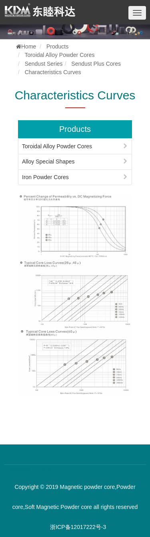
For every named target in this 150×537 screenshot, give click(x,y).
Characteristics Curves (53, 72)
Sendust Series (44, 64)
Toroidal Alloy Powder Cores (59, 55)
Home (26, 46)
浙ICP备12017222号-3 (78, 527)
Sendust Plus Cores (96, 64)
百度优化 (47, 470)
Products (57, 46)
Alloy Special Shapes (48, 161)
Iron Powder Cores (45, 177)
